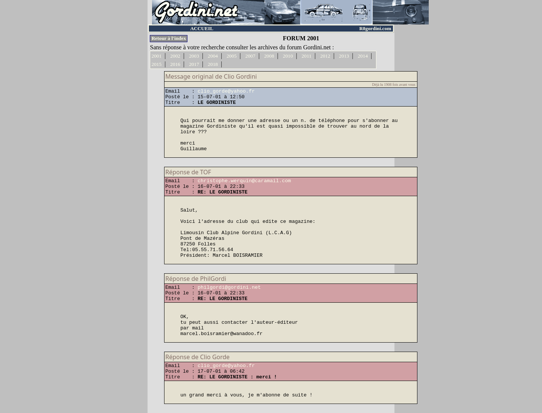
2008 (269, 56)
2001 (156, 56)
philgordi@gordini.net (229, 287)
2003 (194, 56)
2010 (288, 56)
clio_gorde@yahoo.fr (226, 91)
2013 (344, 56)
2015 (156, 64)
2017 (194, 64)
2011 (306, 56)
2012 (325, 56)
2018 (213, 64)
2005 (232, 56)
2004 (213, 56)
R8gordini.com (375, 28)
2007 (250, 56)
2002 (175, 56)
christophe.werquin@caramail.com (244, 181)
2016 (175, 64)
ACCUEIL (201, 28)
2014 (363, 56)
